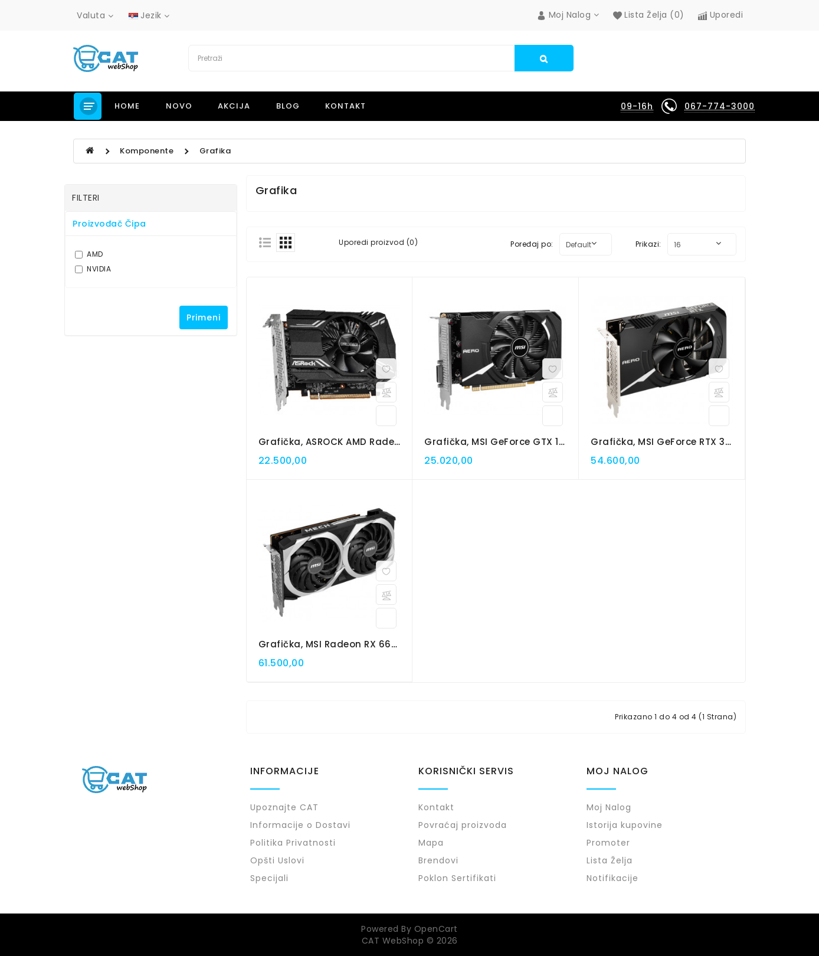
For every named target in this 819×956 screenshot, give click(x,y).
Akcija (234, 106)
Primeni (203, 317)
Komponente (146, 150)
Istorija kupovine (625, 825)
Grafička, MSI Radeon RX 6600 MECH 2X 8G (361, 644)
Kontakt (345, 106)
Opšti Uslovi (277, 860)
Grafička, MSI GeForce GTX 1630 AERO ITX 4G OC (540, 442)
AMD (89, 254)
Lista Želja (610, 860)
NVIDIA (93, 269)
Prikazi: (648, 244)
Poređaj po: (531, 244)
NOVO (179, 106)
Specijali (269, 878)
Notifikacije (612, 878)
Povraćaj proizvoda (462, 825)
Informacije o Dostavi (300, 825)
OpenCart (436, 929)
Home (127, 106)
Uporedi (720, 15)
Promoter (608, 843)
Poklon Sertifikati (457, 878)
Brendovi (438, 860)
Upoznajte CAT (284, 807)
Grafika (215, 150)
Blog (288, 106)
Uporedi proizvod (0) (378, 242)
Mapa (431, 843)
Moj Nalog (609, 807)
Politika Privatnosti (293, 843)
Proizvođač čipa (109, 224)
